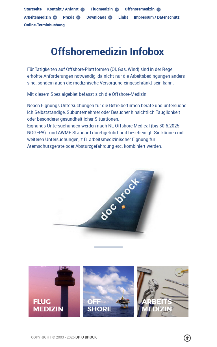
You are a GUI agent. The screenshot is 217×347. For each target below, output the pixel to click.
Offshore (99, 305)
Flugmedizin (48, 305)
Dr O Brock (86, 337)
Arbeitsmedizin (157, 305)
